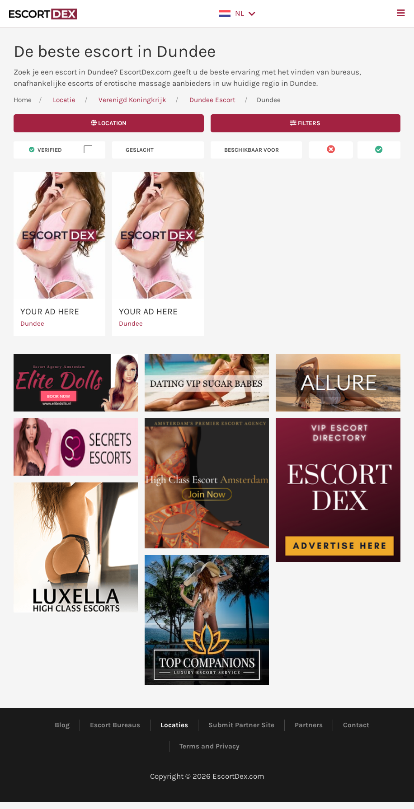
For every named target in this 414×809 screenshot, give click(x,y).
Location (109, 123)
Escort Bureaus (115, 725)
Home (23, 100)
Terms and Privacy (209, 746)
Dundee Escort (212, 100)
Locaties (174, 725)
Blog (62, 725)
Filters (305, 123)
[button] (237, 13)
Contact (356, 725)
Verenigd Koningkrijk (132, 100)
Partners (309, 725)
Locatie (64, 100)
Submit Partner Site (241, 725)
